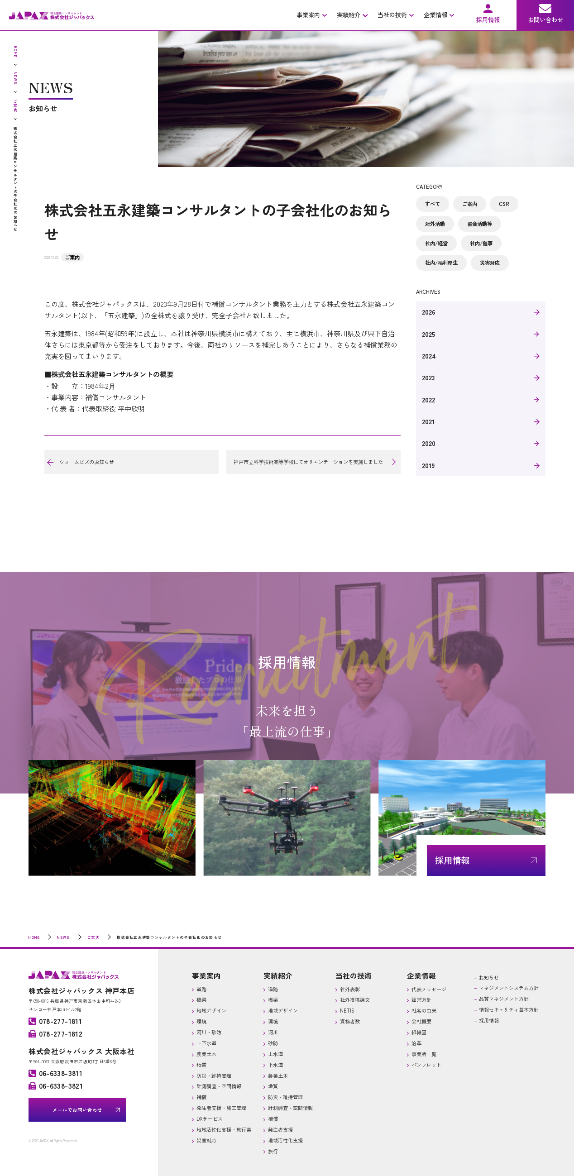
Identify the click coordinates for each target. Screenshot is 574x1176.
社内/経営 (436, 243)
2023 (428, 377)
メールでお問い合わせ (77, 1109)
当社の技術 (353, 975)
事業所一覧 (423, 1053)
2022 (428, 399)
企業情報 (421, 975)
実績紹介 (277, 975)
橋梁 (201, 999)
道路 (201, 989)
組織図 (418, 1032)
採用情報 (489, 1020)
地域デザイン (211, 1010)
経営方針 (421, 999)
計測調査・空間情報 (218, 1086)
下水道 (275, 1064)
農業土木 (206, 1053)
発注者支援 (280, 1129)
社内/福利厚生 (441, 262)
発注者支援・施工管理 (221, 1107)
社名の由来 (423, 1010)
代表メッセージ (428, 989)
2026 (428, 311)
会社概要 (421, 1021)
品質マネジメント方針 (504, 998)
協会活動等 (479, 223)
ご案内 (72, 257)
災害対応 (490, 262)
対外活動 (435, 223)
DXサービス (209, 1118)
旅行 (273, 1151)
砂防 (273, 1043)
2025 (428, 334)
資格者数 (350, 1021)
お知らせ (489, 977)
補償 (201, 1096)
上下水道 (206, 1043)
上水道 (275, 1053)
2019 (428, 465)
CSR (504, 203)
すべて (432, 203)
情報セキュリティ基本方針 (509, 1009)
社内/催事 (481, 243)
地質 (201, 1064)
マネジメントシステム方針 (509, 987)
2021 (428, 421)
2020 (428, 443)
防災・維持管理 (213, 1075)
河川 (273, 1032)
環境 (201, 1021)
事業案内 (206, 975)
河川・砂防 (208, 1032)
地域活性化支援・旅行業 (223, 1129)
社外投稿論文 (355, 999)
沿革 (416, 1043)
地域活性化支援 (285, 1140)
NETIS (347, 1010)
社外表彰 (350, 989)
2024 (429, 355)
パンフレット (426, 1064)
